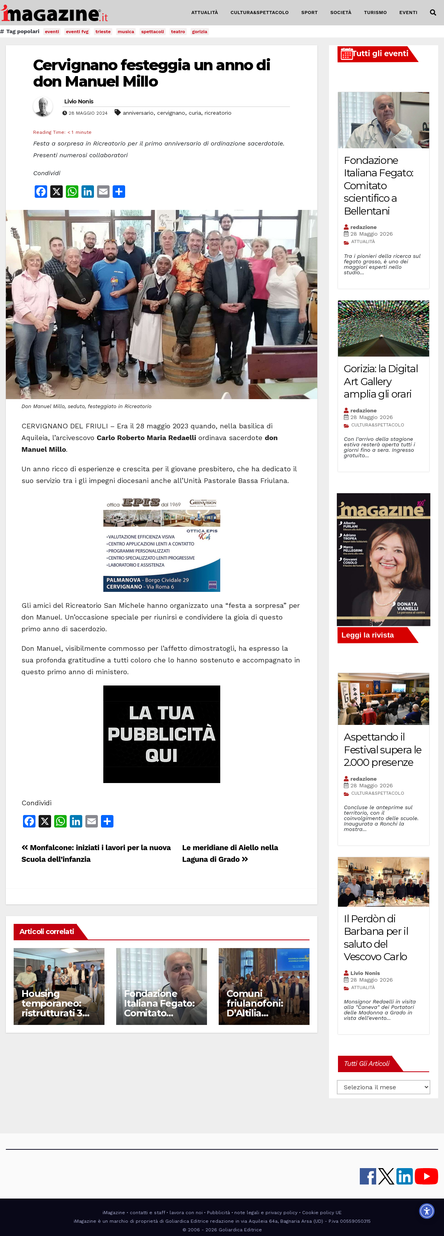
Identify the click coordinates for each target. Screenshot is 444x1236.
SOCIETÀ (340, 12)
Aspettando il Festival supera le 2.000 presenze (382, 750)
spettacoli (152, 31)
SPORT (309, 12)
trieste (103, 31)
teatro (178, 31)
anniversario (138, 113)
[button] (433, 12)
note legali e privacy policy (265, 1212)
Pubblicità (218, 1212)
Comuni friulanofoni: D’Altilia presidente (254, 1008)
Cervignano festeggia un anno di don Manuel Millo (151, 73)
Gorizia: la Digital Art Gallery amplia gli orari (380, 381)
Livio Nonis (78, 101)
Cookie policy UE (321, 1212)
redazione (363, 227)
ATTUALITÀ (204, 12)
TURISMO (375, 12)
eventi (52, 31)
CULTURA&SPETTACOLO (260, 12)
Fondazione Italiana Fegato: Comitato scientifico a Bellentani (159, 1013)
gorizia (199, 31)
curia (195, 113)
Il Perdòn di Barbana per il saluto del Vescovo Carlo (376, 938)
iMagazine (114, 1212)
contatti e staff (147, 1212)
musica (126, 31)
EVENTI (408, 12)
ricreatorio (218, 113)
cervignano (171, 113)
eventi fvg (77, 31)
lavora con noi (186, 1212)
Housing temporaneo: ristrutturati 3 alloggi (51, 1008)
